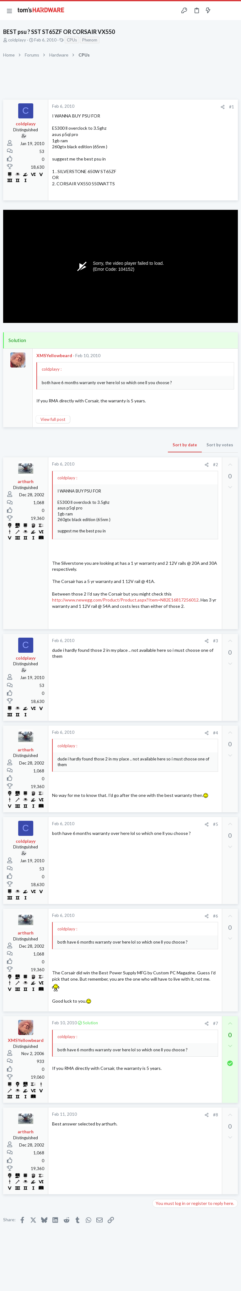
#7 (215, 1023)
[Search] (232, 10)
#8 (215, 1114)
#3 (215, 640)
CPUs (72, 39)
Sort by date (185, 444)
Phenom (89, 39)
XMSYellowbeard (54, 355)
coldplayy (17, 39)
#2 (215, 464)
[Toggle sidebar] (220, 11)
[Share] (222, 107)
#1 (231, 106)
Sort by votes (219, 444)
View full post (52, 419)
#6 (215, 915)
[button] (9, 10)
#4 (215, 732)
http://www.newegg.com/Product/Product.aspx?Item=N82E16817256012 (125, 599)
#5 (215, 824)
